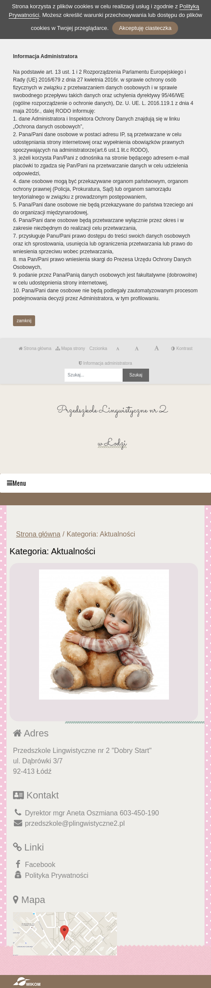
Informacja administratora (105, 363)
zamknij (24, 320)
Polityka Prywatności (50, 875)
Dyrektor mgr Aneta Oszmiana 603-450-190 (86, 813)
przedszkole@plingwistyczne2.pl (69, 823)
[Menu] (105, 483)
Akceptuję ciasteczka (145, 28)
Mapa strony (70, 348)
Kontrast (181, 348)
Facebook (34, 864)
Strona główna (35, 348)
